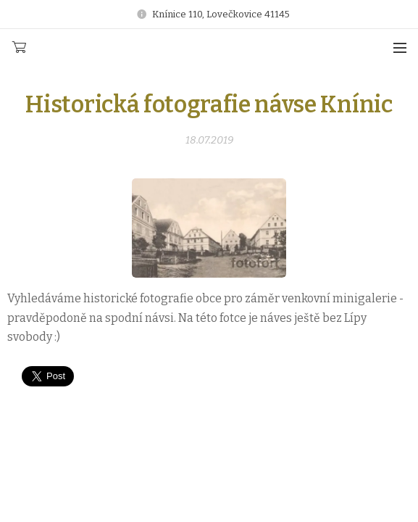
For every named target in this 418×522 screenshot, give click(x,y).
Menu (399, 48)
